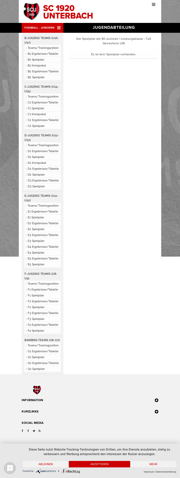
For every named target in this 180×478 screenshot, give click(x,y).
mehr (153, 464)
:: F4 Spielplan (35, 330)
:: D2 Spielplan (35, 174)
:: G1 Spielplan (35, 357)
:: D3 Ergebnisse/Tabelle (42, 180)
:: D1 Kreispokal (36, 163)
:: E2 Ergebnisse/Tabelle (42, 223)
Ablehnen (45, 464)
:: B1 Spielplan (35, 59)
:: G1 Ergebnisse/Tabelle (42, 351)
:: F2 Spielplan (35, 307)
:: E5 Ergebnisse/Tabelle (42, 258)
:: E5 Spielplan (35, 264)
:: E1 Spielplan (35, 217)
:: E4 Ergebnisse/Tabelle (42, 246)
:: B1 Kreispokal (36, 65)
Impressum (149, 472)
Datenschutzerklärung (166, 472)
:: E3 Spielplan (35, 241)
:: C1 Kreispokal (36, 114)
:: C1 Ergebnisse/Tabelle (42, 102)
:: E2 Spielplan (35, 229)
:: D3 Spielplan (35, 186)
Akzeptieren (99, 464)
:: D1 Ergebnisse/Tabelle (42, 151)
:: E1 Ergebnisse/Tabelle (42, 211)
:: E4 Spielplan (35, 252)
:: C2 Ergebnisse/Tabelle (42, 120)
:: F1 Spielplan (35, 295)
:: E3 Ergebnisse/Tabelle (42, 235)
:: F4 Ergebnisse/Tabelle (42, 324)
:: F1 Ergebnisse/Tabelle (42, 289)
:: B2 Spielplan (35, 77)
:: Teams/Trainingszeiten (42, 48)
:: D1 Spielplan (35, 157)
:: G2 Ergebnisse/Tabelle (42, 363)
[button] (42, 28)
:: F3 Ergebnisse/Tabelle (42, 313)
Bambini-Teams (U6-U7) (42, 340)
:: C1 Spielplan (35, 108)
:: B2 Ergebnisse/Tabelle (42, 71)
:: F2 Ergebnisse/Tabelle (42, 301)
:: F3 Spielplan (35, 319)
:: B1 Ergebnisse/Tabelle (42, 53)
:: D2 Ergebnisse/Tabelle (42, 168)
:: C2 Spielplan (35, 126)
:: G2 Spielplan (35, 369)
